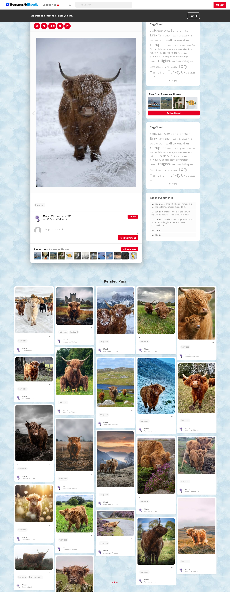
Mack (24, 348)
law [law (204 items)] (185, 49)
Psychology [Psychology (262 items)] (182, 56)
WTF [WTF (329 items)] (152, 76)
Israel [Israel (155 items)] (189, 45)
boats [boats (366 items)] (167, 30)
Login (221, 4)
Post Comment (128, 237)
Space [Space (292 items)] (159, 66)
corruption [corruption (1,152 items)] (158, 44)
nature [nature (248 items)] (153, 52)
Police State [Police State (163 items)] (182, 53)
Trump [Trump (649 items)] (154, 72)
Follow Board (129, 249)
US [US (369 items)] (187, 72)
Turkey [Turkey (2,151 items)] (174, 72)
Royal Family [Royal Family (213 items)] (175, 61)
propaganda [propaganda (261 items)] (171, 56)
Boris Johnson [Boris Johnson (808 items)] (181, 30)
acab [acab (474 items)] (153, 30)
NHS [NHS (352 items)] (159, 52)
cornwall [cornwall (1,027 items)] (165, 40)
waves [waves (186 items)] (192, 73)
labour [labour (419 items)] (162, 49)
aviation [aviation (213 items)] (159, 31)
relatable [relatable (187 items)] (154, 61)
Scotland (74, 332)
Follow (132, 216)
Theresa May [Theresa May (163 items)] (172, 67)
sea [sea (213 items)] (191, 61)
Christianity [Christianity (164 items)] (183, 36)
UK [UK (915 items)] (183, 72)
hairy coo (39, 205)
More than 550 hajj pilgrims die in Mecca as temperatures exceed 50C (171, 205)
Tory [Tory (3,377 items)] (182, 66)
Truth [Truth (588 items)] (163, 72)
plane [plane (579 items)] (166, 52)
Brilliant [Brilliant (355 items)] (164, 35)
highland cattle (35, 577)
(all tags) (173, 80)
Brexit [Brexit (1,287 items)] (155, 35)
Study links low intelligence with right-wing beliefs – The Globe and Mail (170, 213)
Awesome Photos (59, 249)
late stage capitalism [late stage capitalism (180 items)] (175, 49)
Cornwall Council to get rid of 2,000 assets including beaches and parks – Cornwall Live (172, 222)
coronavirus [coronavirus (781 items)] (181, 40)
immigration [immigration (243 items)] (180, 45)
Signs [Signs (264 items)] (152, 66)
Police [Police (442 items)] (173, 52)
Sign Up (193, 15)
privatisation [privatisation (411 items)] (157, 56)
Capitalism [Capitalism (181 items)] (173, 36)
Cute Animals (27, 350)
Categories (50, 4)
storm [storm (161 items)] (164, 67)
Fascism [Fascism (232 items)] (170, 45)
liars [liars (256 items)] (190, 49)
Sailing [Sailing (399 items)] (185, 61)
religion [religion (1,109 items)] (164, 60)
